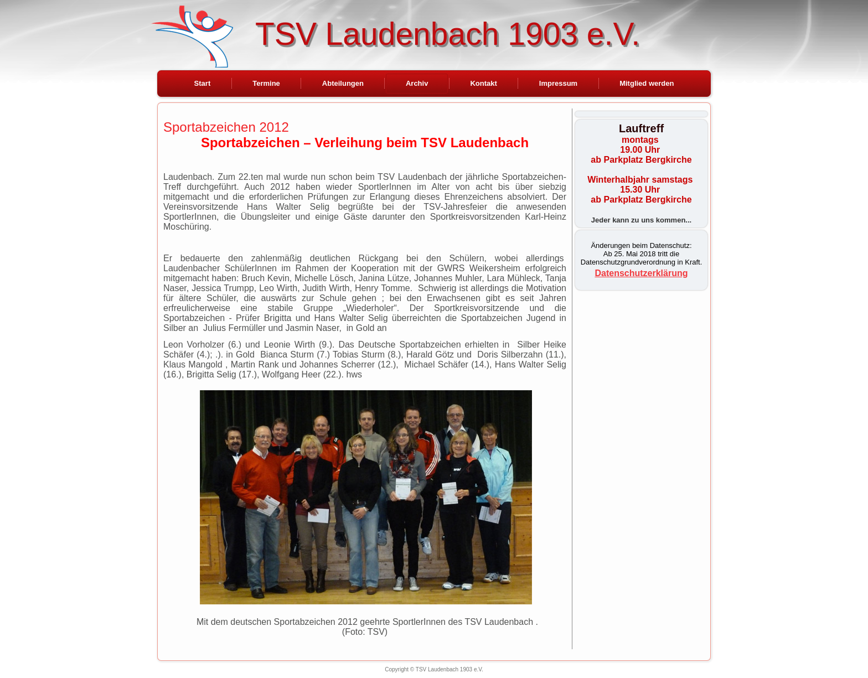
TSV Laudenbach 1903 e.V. (447, 33)
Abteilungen (343, 83)
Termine (266, 83)
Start (202, 83)
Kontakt (483, 83)
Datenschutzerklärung (641, 273)
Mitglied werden (646, 83)
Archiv (417, 83)
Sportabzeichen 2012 (226, 127)
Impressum (558, 83)
